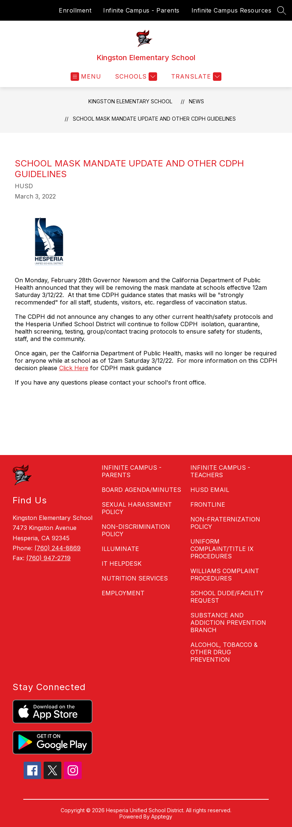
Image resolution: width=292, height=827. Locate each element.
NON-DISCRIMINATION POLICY (136, 530)
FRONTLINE (207, 504)
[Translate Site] (195, 76)
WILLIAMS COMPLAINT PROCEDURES (224, 574)
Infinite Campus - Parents (141, 10)
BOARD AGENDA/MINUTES (141, 489)
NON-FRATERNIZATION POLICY (225, 523)
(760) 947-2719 (48, 558)
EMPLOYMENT (123, 593)
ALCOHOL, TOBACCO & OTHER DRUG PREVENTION (224, 652)
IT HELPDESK (122, 563)
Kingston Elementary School (130, 101)
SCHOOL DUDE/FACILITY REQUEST (227, 596)
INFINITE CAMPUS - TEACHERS (220, 471)
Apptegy (161, 816)
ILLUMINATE (120, 548)
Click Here (73, 368)
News (196, 101)
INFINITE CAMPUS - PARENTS (132, 471)
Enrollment (75, 10)
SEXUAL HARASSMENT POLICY (137, 508)
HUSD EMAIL (209, 489)
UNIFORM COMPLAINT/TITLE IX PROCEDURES (222, 549)
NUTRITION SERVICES (135, 578)
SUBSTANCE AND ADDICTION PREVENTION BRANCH (228, 622)
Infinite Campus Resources (231, 10)
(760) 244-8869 (57, 548)
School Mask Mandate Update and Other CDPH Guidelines (154, 119)
